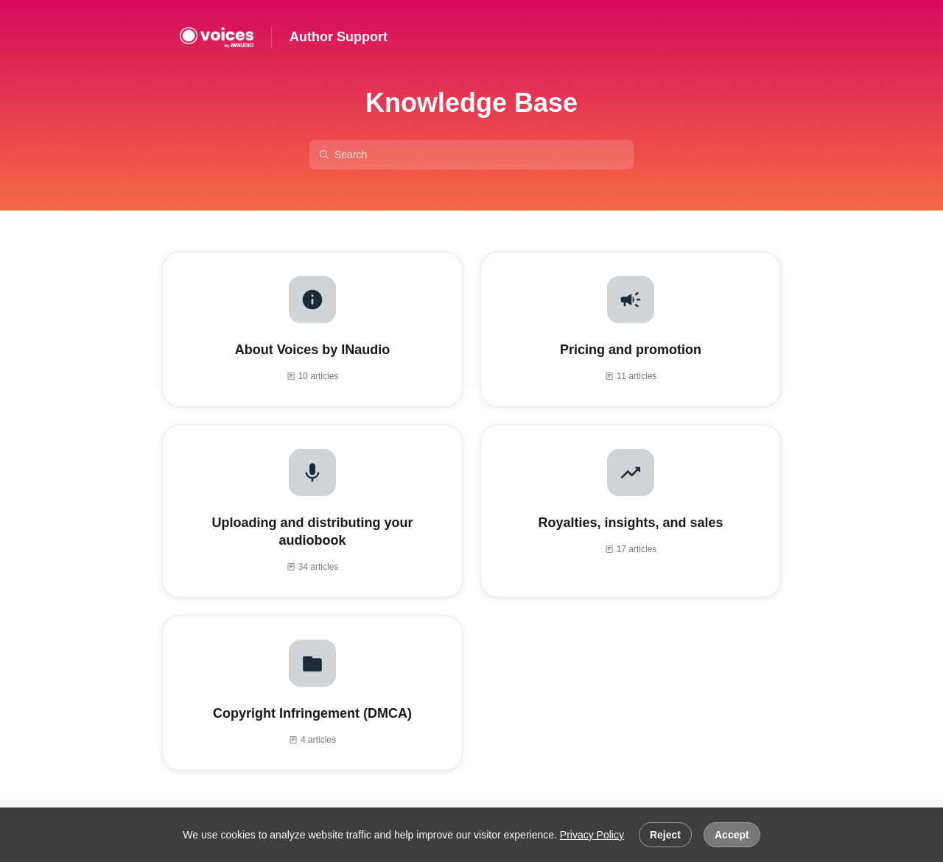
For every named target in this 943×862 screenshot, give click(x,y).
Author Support (339, 36)
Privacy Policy (592, 835)
